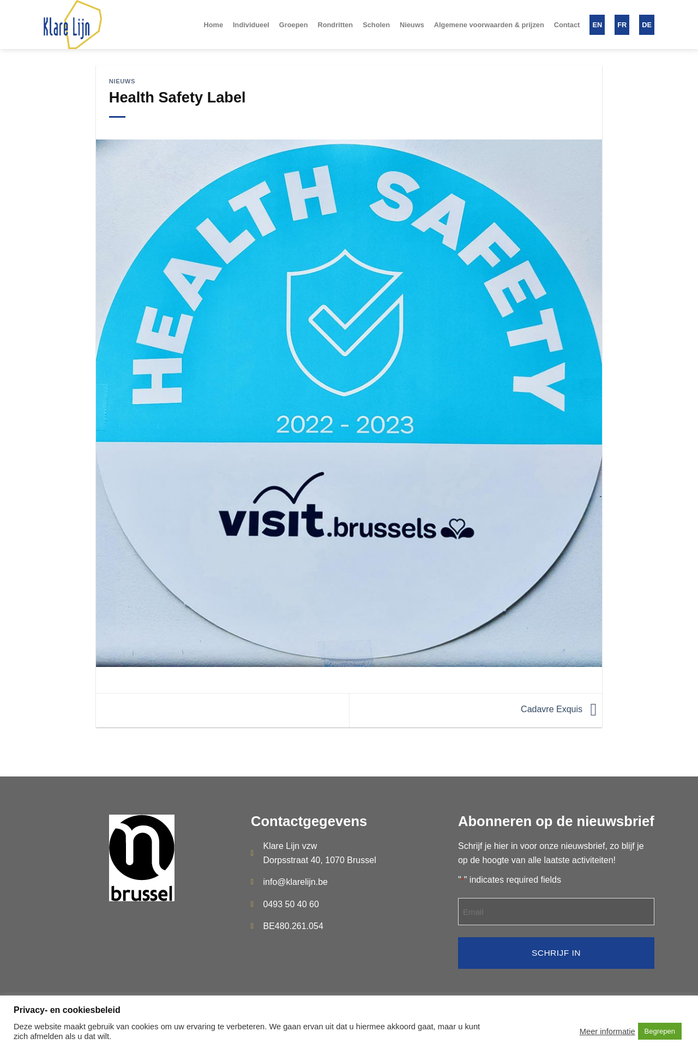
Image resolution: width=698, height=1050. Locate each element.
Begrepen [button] (660, 1031)
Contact (567, 25)
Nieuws (412, 25)
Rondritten (335, 25)
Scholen (376, 25)
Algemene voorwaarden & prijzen (489, 25)
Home (213, 25)
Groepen (293, 25)
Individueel (251, 25)
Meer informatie (607, 1031)
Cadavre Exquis (561, 709)
